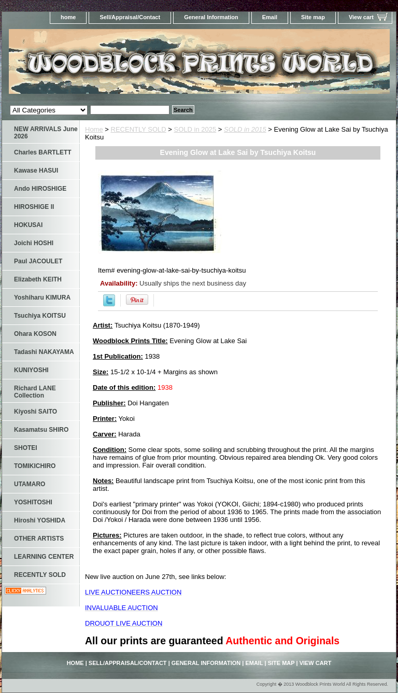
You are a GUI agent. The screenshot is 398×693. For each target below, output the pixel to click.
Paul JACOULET (38, 261)
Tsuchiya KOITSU (40, 315)
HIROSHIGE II (34, 206)
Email (269, 17)
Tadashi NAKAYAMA (44, 352)
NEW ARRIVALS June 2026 (46, 132)
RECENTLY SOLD (138, 129)
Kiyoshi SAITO (35, 411)
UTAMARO (29, 484)
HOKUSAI (28, 225)
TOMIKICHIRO (34, 466)
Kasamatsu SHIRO (41, 429)
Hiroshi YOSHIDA (39, 520)
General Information (211, 17)
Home (94, 129)
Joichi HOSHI (33, 243)
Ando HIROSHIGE (40, 188)
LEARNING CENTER (44, 556)
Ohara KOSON (35, 333)
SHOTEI (25, 447)
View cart (361, 17)
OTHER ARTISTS (39, 538)
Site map (313, 17)
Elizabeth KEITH (38, 279)
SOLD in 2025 (195, 129)
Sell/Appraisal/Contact (130, 17)
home (68, 17)
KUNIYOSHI (31, 370)
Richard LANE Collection (35, 392)
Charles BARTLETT (43, 152)
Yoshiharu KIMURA (42, 297)
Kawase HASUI (36, 170)
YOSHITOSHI (33, 502)
